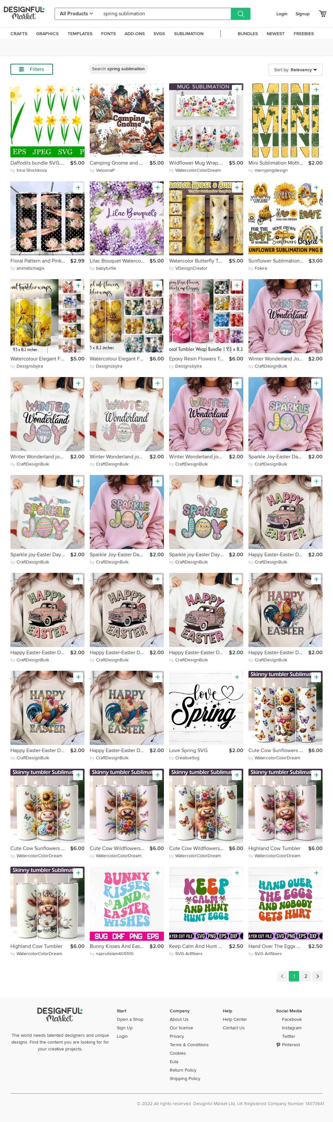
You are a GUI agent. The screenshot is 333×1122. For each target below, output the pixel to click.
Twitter (288, 1036)
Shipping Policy (185, 1078)
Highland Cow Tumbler (274, 848)
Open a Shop (130, 1019)
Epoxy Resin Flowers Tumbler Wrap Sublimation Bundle (199, 359)
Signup (303, 14)
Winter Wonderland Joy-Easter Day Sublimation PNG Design (278, 359)
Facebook (292, 1019)
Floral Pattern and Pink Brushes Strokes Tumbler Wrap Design (40, 261)
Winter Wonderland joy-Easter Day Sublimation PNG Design (40, 456)
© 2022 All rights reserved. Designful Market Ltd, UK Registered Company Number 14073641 (230, 1103)
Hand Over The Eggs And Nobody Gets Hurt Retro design (278, 946)
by (28, 170)
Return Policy (183, 1070)
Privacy (177, 1036)
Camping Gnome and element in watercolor (120, 163)
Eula (174, 1061)
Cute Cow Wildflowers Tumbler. (120, 848)
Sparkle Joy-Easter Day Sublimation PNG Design (278, 456)
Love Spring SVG (188, 750)
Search (118, 69)
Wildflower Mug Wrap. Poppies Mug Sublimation (199, 163)
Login (281, 14)
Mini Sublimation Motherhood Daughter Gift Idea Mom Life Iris (278, 163)
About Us (179, 1019)
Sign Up (125, 1028)
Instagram (291, 1028)
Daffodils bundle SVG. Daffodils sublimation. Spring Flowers (40, 163)
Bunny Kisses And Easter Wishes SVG (120, 946)
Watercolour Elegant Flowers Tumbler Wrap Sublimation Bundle (40, 359)
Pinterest (291, 1045)
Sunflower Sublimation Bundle (278, 261)
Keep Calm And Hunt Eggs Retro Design (199, 946)
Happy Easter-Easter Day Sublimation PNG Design (278, 554)
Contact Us (234, 1028)
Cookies (178, 1053)
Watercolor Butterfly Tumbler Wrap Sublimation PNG (199, 261)
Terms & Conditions (189, 1045)
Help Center (235, 1019)
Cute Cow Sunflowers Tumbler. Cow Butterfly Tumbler (278, 750)
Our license (181, 1028)
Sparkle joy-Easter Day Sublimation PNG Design (40, 554)
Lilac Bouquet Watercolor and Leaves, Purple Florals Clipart (120, 261)
